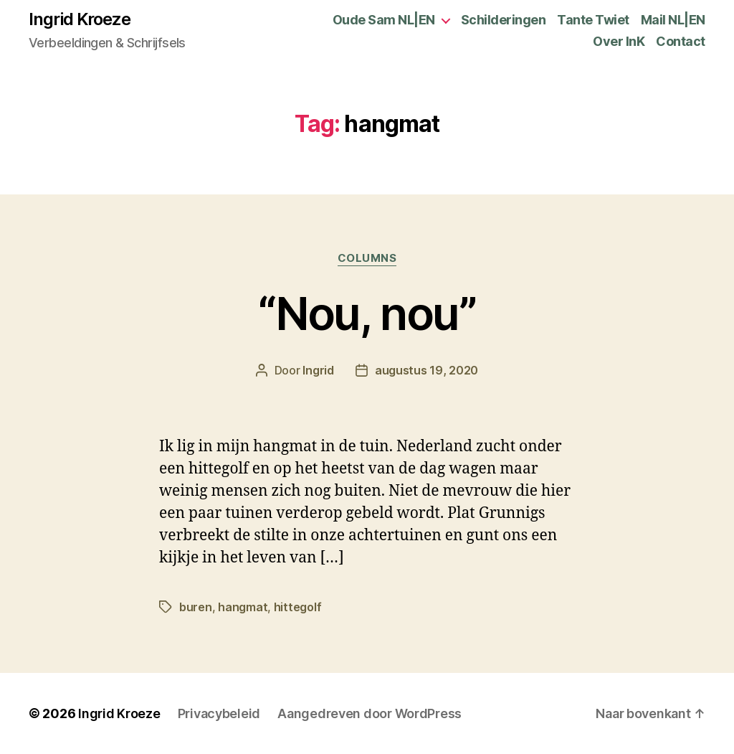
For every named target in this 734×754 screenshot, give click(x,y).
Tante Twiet (593, 19)
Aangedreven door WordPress (369, 713)
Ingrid (317, 370)
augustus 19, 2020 (426, 370)
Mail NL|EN (673, 19)
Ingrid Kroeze (79, 19)
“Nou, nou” (366, 313)
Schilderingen (503, 19)
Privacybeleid (219, 713)
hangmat (242, 607)
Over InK (618, 41)
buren (195, 607)
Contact (680, 41)
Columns (367, 258)
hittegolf (298, 607)
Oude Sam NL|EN (384, 19)
